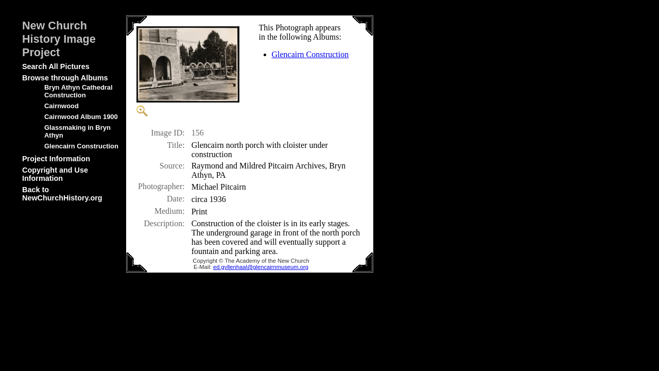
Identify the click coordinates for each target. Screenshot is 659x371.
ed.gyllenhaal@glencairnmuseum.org (260, 267)
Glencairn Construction (81, 146)
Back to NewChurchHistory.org (62, 193)
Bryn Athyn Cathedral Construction (78, 91)
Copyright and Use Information (55, 174)
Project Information (56, 159)
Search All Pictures (56, 66)
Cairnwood (61, 106)
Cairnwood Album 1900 (81, 117)
